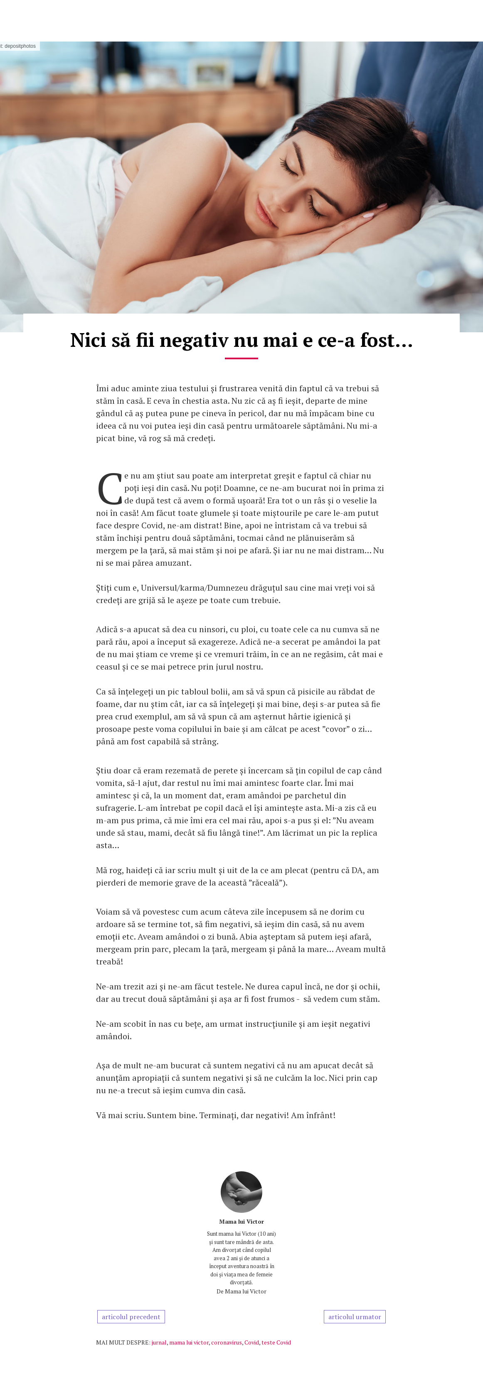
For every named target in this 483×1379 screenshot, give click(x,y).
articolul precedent (131, 1316)
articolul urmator (354, 1316)
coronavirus (226, 1342)
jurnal (159, 1342)
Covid (251, 1342)
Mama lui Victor (241, 1221)
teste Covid (276, 1342)
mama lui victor (189, 1342)
